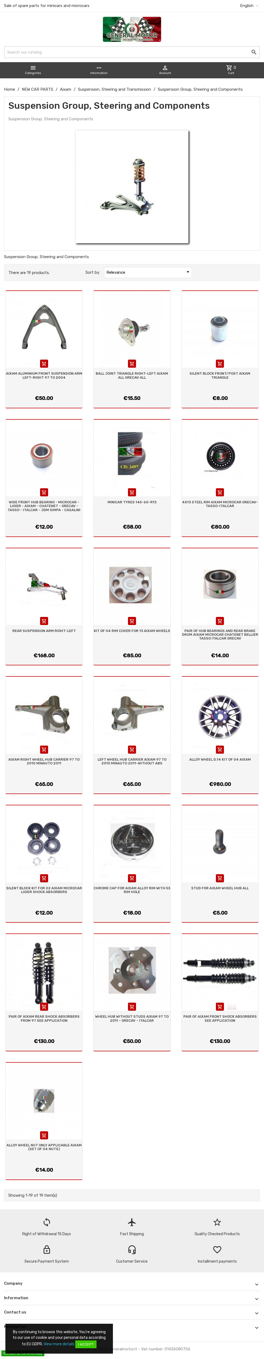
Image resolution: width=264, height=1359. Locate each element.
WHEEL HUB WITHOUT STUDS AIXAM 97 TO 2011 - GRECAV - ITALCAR (132, 1018)
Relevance (148, 272)
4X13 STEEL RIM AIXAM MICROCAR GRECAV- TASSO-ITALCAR (220, 504)
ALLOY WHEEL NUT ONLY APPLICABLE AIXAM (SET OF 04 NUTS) (44, 1147)
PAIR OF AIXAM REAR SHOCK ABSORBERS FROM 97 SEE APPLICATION (44, 1018)
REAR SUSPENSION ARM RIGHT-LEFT (44, 631)
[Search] (132, 52)
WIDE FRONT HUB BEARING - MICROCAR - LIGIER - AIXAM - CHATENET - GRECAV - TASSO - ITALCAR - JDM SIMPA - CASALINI (44, 506)
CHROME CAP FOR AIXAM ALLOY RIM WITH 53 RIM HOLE (132, 890)
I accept (86, 1344)
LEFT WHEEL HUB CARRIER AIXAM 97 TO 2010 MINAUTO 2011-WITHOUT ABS (132, 761)
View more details (59, 1344)
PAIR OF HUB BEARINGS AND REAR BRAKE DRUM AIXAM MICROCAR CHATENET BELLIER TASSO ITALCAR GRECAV (220, 635)
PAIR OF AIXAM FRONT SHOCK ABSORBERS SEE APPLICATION (220, 1018)
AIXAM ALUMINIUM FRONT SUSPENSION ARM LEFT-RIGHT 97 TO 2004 (44, 375)
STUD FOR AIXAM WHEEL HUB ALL (220, 888)
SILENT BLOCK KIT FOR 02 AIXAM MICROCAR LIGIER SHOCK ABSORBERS (44, 890)
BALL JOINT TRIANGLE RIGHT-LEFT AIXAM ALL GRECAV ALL (132, 375)
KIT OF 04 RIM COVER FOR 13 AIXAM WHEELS (132, 631)
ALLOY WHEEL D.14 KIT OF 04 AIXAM (220, 759)
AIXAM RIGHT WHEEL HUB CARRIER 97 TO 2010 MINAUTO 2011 (44, 761)
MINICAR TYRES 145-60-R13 (132, 502)
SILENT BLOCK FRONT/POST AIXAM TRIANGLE (220, 375)
